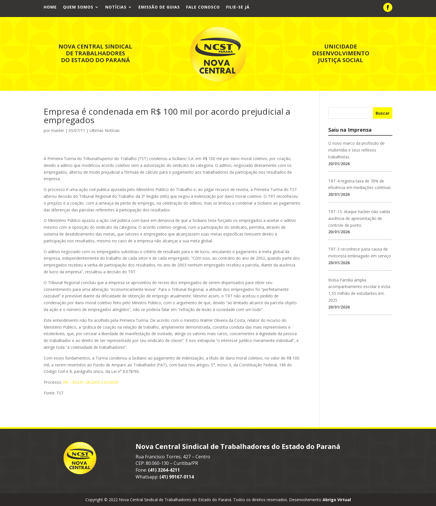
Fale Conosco (203, 7)
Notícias (116, 7)
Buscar (382, 113)
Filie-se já (238, 7)
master (57, 130)
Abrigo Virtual (337, 499)
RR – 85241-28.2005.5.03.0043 (90, 382)
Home (50, 7)
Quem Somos (78, 7)
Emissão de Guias (159, 7)
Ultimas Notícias (105, 130)
